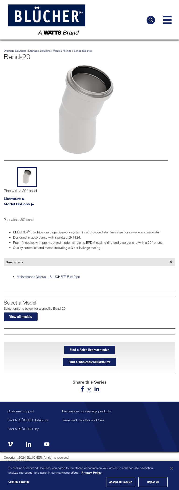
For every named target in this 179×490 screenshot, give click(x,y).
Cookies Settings (18, 481)
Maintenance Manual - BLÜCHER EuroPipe (48, 277)
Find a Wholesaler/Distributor (89, 362)
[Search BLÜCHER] (151, 20)
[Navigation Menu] (167, 20)
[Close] (171, 468)
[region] (89, 475)
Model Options (17, 204)
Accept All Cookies (120, 482)
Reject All (153, 482)
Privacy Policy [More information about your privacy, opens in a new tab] (91, 472)
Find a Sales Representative (89, 350)
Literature (12, 198)
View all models (20, 316)
